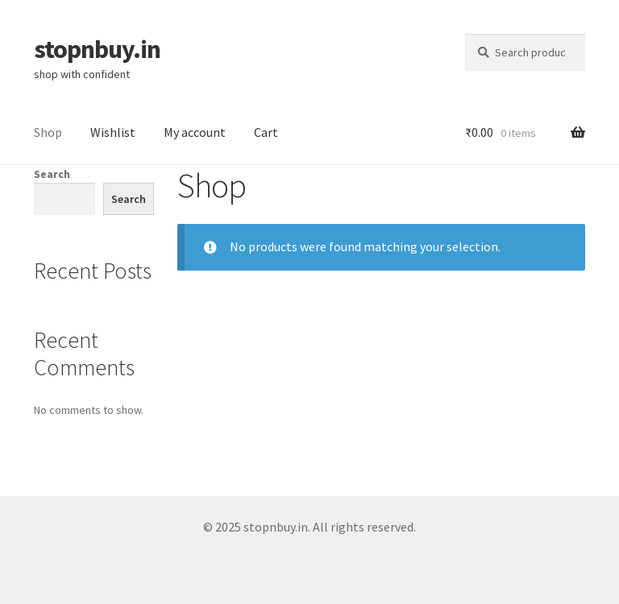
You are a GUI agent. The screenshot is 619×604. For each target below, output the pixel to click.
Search (52, 174)
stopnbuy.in (97, 49)
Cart (266, 132)
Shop (48, 132)
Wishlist (112, 132)
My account (195, 132)
